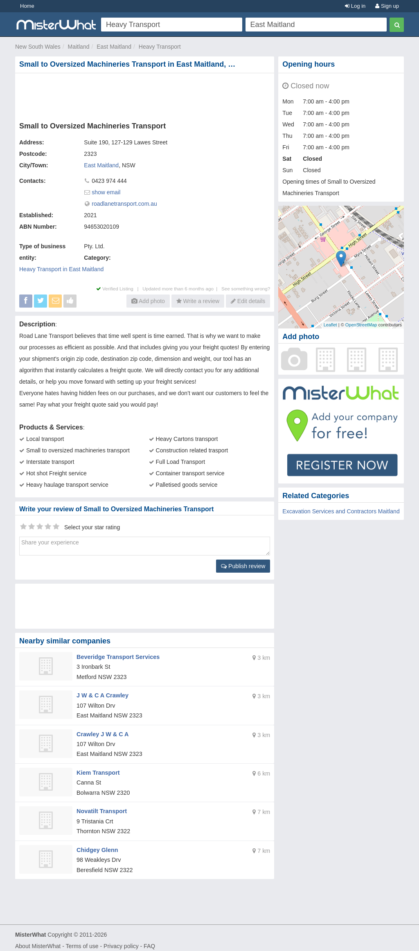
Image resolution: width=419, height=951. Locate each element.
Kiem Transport (98, 770)
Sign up (387, 6)
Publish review (243, 566)
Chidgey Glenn (97, 845)
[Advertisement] (146, 95)
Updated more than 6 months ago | (181, 288)
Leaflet (330, 324)
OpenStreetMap (361, 324)
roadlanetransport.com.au (124, 203)
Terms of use (81, 941)
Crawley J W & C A (102, 731)
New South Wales (38, 46)
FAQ (149, 941)
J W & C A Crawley (102, 694)
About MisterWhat (38, 941)
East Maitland (114, 46)
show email (106, 192)
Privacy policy (121, 941)
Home (27, 6)
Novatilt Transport (101, 807)
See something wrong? (245, 288)
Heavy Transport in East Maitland (61, 269)
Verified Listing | (119, 288)
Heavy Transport (160, 46)
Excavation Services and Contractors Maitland (340, 511)
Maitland (79, 46)
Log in (355, 6)
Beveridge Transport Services (117, 656)
